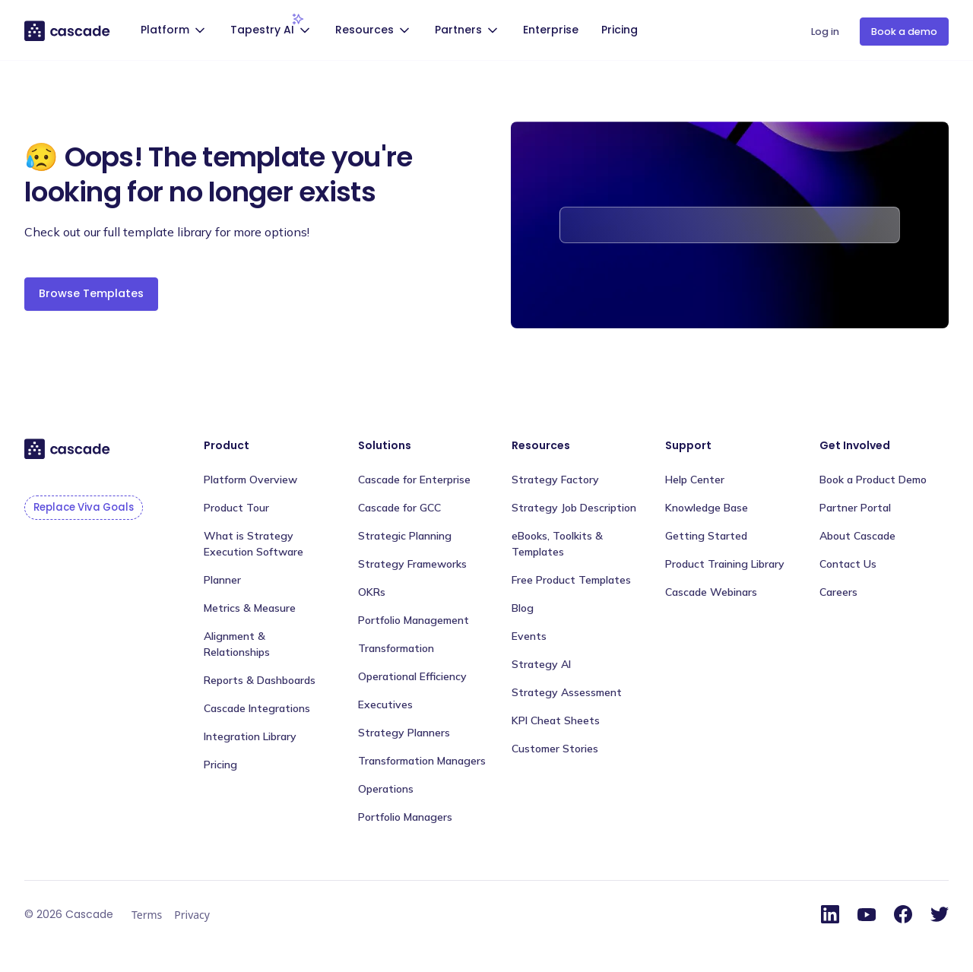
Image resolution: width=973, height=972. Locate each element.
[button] (175, 31)
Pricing (619, 29)
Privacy (192, 914)
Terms (147, 914)
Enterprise (550, 29)
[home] (68, 30)
